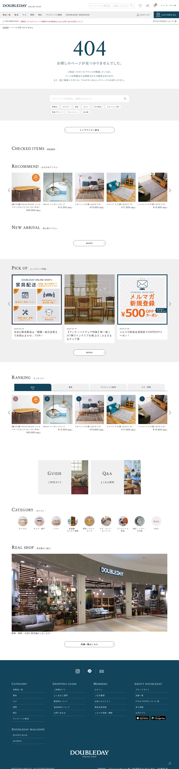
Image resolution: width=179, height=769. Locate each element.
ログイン (99, 686)
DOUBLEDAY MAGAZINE (78, 14)
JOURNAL (17, 737)
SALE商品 (98, 107)
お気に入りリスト (103, 697)
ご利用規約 (101, 765)
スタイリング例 (113, 107)
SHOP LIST (145, 15)
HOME (6, 27)
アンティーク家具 (54, 14)
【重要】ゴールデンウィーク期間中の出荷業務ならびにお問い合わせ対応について (51, 21)
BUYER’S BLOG (20, 731)
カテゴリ (66, 107)
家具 (17, 14)
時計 (40, 14)
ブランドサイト (143, 686)
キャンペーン (73, 112)
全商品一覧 (18, 686)
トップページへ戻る (89, 130)
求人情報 (140, 703)
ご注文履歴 (100, 692)
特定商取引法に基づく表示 (143, 765)
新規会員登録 (101, 703)
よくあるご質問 (61, 692)
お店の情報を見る (168, 15)
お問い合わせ (60, 709)
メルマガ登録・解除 (104, 709)
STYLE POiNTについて (163, 21)
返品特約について (62, 703)
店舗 (76, 107)
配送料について (61, 697)
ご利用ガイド (60, 686)
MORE (89, 239)
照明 (32, 14)
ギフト (86, 107)
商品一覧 (7, 14)
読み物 (86, 112)
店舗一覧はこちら (89, 641)
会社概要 (161, 765)
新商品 (54, 107)
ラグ (24, 14)
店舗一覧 (140, 692)
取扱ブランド (57, 112)
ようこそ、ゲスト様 (168, 5)
